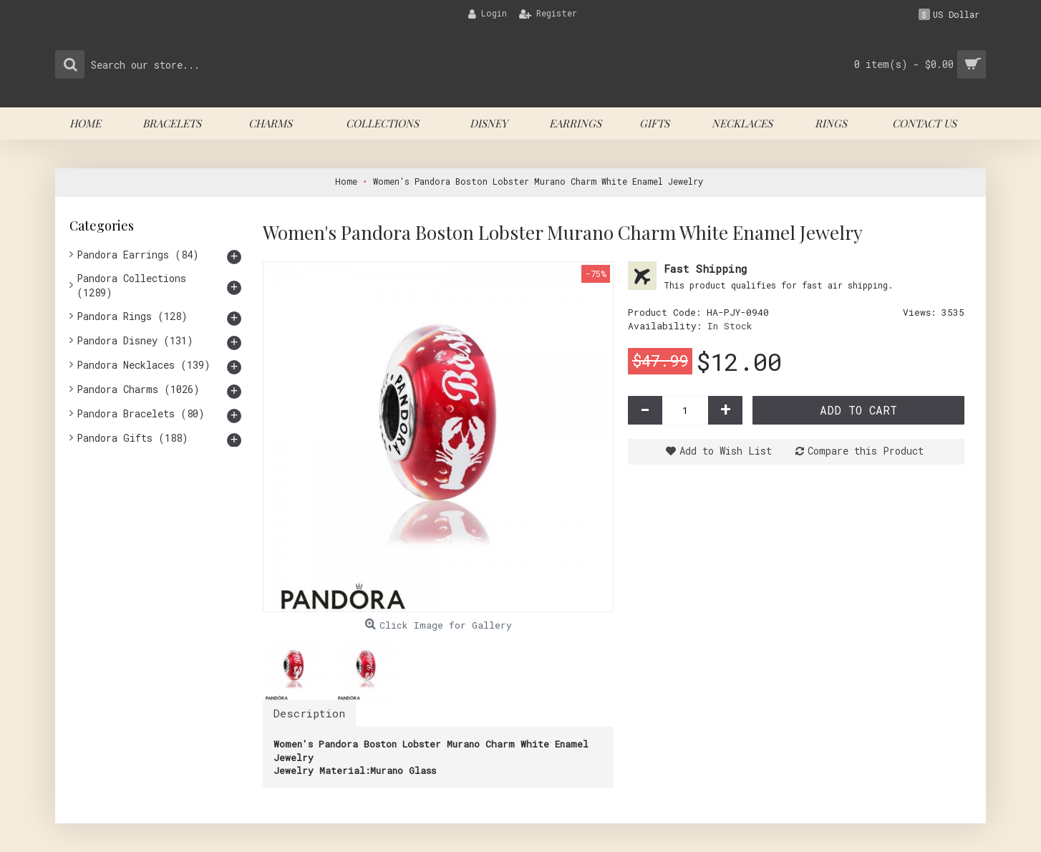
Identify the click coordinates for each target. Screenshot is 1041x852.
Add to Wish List (725, 451)
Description (309, 713)
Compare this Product (866, 451)
